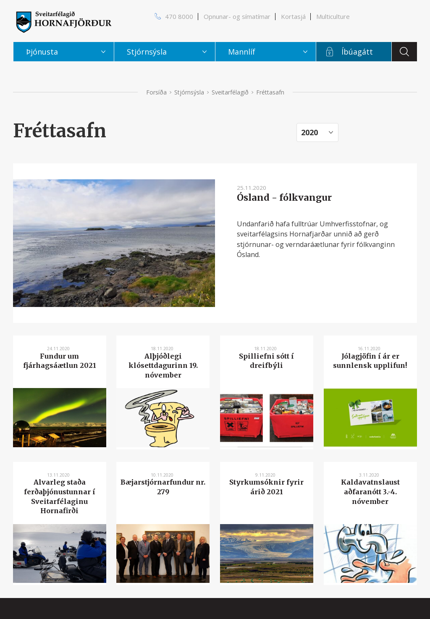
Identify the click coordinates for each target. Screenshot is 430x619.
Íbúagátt (357, 52)
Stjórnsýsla (189, 92)
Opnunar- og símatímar (237, 16)
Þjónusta (42, 52)
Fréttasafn (270, 92)
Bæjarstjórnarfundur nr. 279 (163, 487)
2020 (309, 132)
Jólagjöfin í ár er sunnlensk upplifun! (370, 361)
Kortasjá (293, 16)
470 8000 (179, 16)
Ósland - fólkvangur (284, 197)
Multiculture (333, 16)
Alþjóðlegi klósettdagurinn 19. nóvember (163, 365)
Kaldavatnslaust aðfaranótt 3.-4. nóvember (370, 491)
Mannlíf (241, 52)
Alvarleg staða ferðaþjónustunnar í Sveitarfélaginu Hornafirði (59, 496)
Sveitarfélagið (230, 92)
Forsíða (156, 92)
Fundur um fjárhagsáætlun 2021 (59, 361)
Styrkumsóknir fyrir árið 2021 (266, 487)
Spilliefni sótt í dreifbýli (266, 361)
